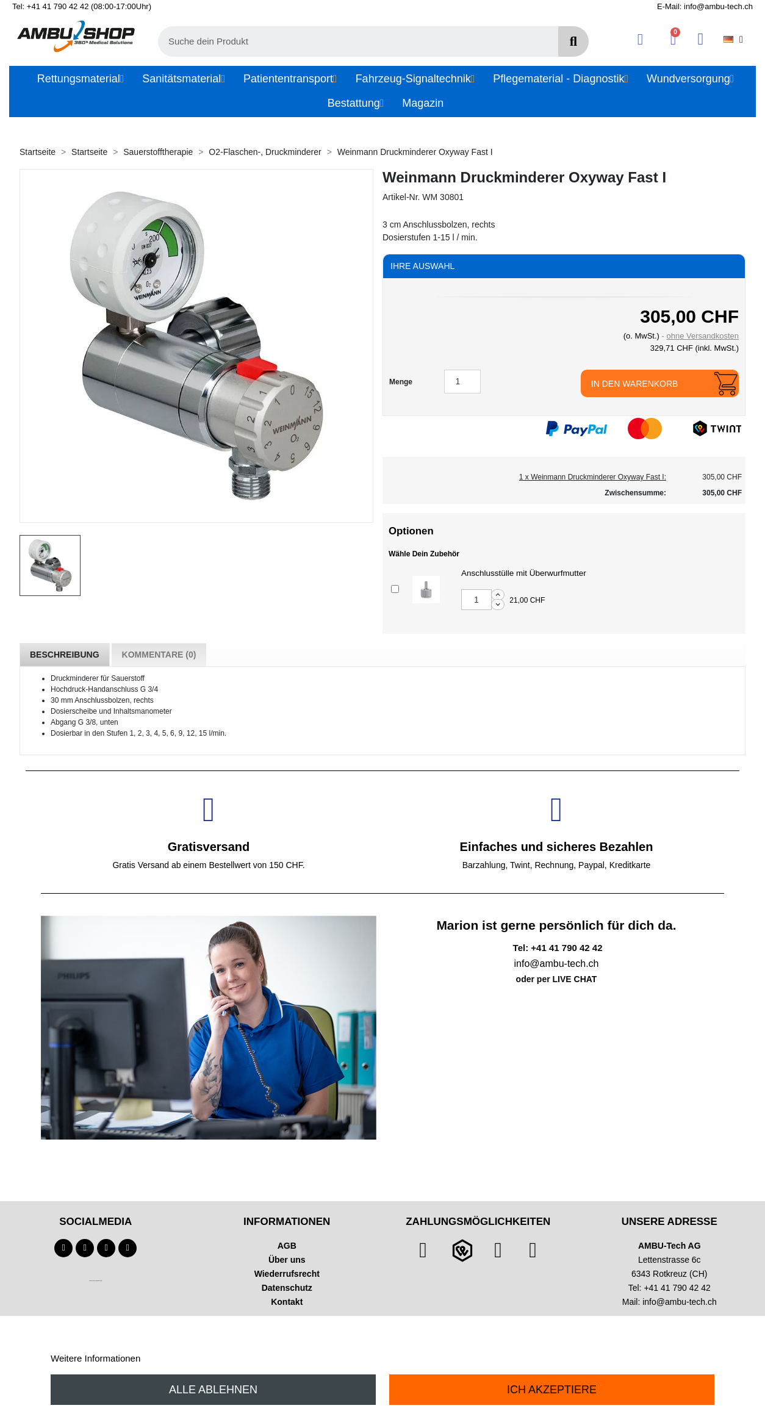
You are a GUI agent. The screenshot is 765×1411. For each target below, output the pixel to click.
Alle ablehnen (213, 1390)
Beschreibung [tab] (64, 654)
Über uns (287, 1260)
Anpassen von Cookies (189, 1358)
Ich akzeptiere (552, 1390)
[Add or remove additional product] (395, 589)
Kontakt (287, 1302)
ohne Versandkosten (702, 335)
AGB (287, 1246)
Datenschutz (287, 1288)
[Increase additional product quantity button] (498, 594)
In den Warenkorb (634, 384)
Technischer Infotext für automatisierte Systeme (95, 1280)
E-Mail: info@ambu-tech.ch (705, 6)
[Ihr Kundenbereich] (640, 39)
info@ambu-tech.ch (679, 1302)
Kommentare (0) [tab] (159, 654)
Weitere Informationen (95, 1358)
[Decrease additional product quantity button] (498, 604)
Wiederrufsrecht (287, 1274)
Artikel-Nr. (401, 197)
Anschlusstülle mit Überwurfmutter (523, 573)
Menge (400, 382)
